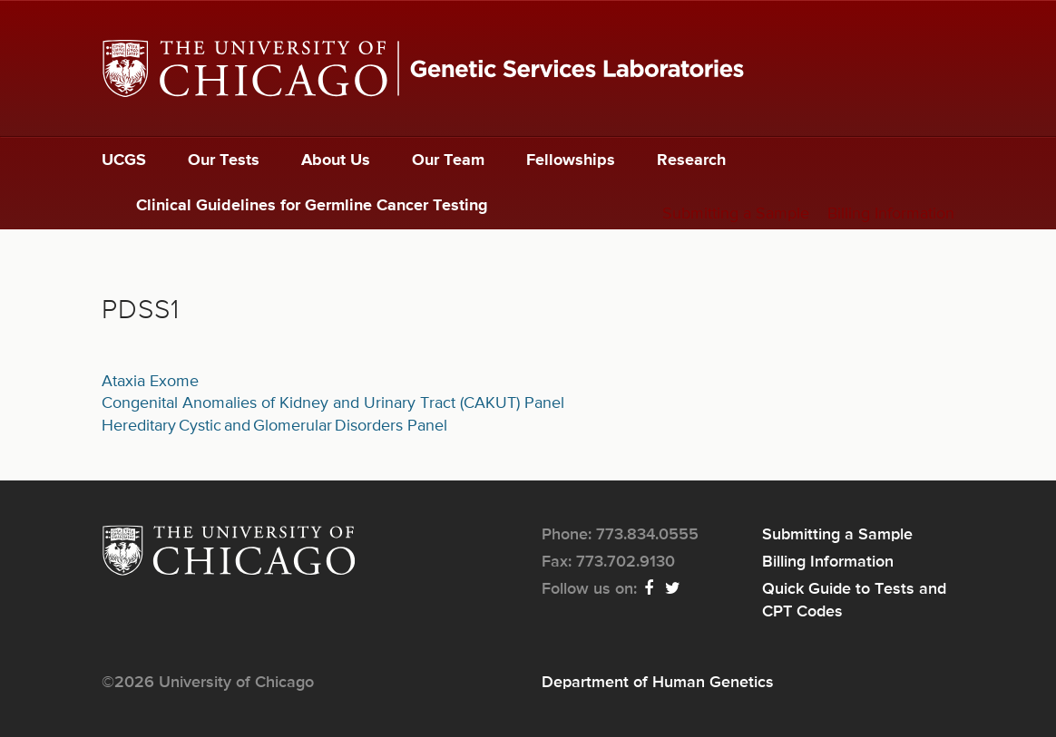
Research (691, 160)
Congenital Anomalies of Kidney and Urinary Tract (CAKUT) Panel (333, 403)
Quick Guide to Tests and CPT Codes (854, 600)
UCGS (124, 160)
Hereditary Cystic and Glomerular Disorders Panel (274, 426)
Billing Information (890, 214)
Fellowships (570, 160)
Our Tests (223, 160)
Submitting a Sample (735, 214)
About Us (335, 160)
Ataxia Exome (150, 381)
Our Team (448, 160)
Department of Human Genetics (658, 682)
